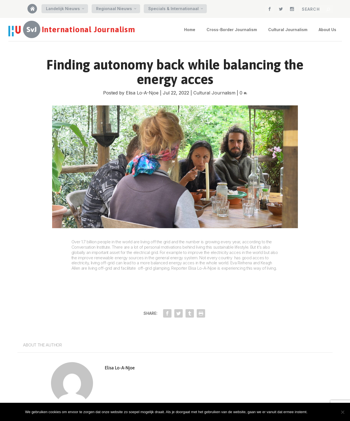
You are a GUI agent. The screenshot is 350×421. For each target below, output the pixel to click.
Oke (317, 412)
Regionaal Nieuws (114, 8)
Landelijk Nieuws (63, 8)
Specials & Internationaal (173, 8)
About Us (327, 29)
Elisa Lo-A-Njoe (142, 93)
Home (34, 10)
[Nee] (342, 412)
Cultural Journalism (287, 29)
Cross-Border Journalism (232, 29)
